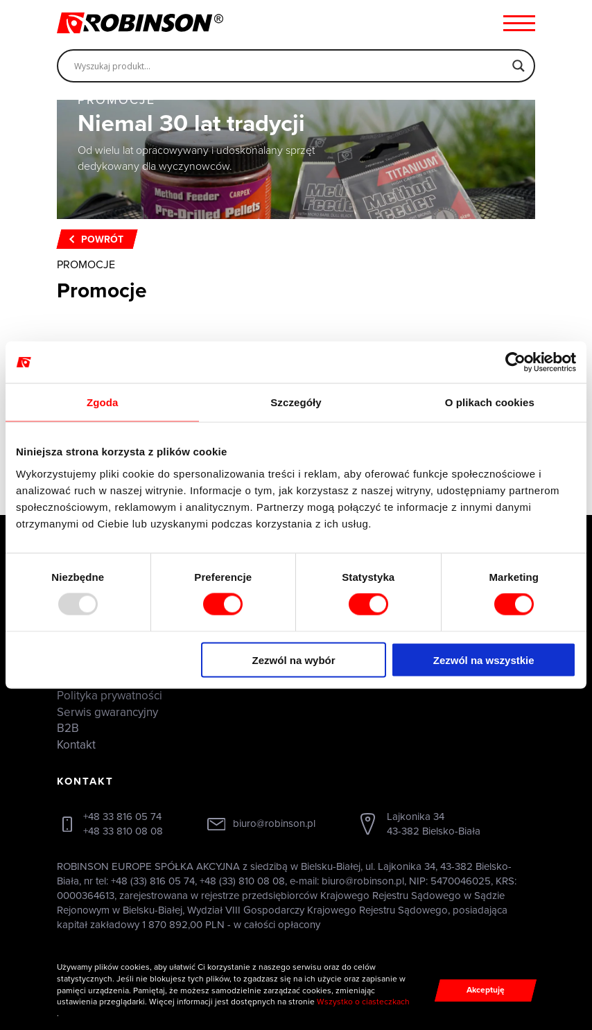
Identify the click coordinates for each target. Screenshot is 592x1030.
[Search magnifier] (518, 66)
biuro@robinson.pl (274, 823)
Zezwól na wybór (294, 659)
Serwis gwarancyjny (107, 712)
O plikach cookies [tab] (489, 402)
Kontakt (76, 744)
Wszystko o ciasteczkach (363, 1001)
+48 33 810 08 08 (123, 831)
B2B (68, 728)
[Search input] (289, 66)
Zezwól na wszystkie (483, 659)
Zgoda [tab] (103, 402)
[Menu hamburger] (519, 23)
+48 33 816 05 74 (122, 816)
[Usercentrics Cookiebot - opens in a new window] (515, 362)
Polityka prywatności (109, 695)
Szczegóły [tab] (295, 402)
